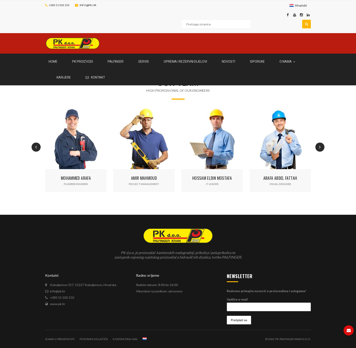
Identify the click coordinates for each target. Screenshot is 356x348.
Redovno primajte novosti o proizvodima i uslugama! (266, 291)
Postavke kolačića (94, 339)
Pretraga (306, 24)
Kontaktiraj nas (125, 339)
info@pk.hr (88, 5)
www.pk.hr (57, 304)
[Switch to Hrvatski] (298, 5)
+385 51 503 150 (59, 5)
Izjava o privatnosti (60, 339)
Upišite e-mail (237, 299)
